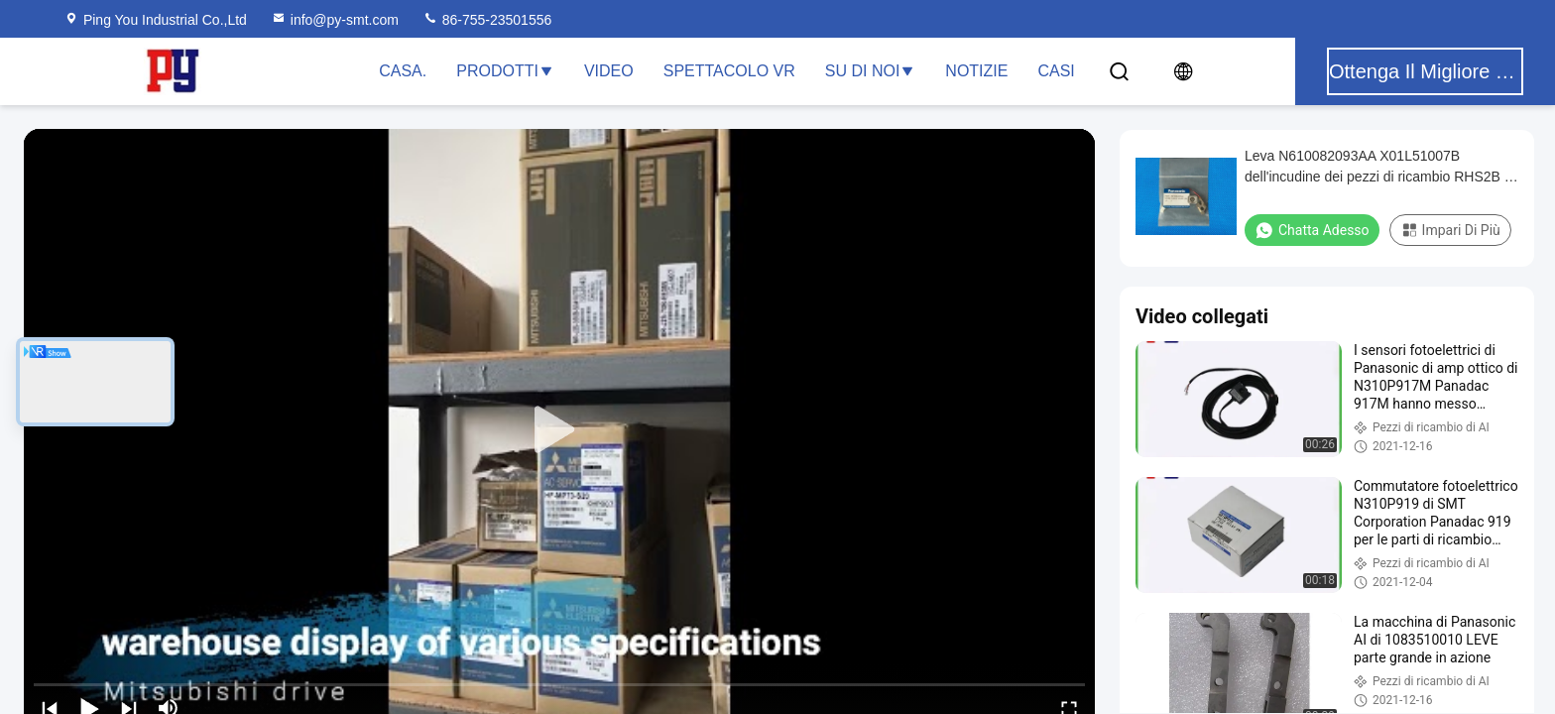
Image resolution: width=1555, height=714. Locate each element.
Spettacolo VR (729, 70)
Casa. (402, 70)
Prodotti (505, 70)
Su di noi (870, 70)
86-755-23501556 (486, 20)
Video (609, 70)
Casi (1055, 70)
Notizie (976, 70)
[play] (559, 430)
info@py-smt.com (335, 20)
